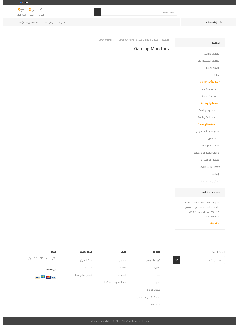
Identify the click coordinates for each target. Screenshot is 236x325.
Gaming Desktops (203, 117)
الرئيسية (162, 40)
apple (205, 202)
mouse (212, 211)
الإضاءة (213, 174)
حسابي (38, 15)
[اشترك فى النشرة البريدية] (199, 260)
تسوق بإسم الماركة (207, 181)
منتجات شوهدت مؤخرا (112, 282)
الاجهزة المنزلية (210, 68)
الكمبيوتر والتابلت (209, 53)
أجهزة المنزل (211, 138)
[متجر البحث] (136, 12)
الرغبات (85, 267)
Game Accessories (206, 89)
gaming (188, 207)
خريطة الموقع (150, 260)
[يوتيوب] (38, 258)
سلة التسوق (83, 260)
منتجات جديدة (150, 289)
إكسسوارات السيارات (207, 159)
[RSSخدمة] (26, 258)
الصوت (214, 75)
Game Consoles (207, 96)
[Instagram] (32, 258)
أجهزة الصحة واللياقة (207, 145)
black (184, 202)
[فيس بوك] (44, 258)
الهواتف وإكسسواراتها (206, 60)
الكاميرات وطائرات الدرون (205, 131)
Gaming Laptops (204, 110)
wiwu (204, 217)
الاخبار (154, 282)
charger (199, 207)
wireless (212, 217)
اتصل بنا (153, 267)
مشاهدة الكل (211, 223)
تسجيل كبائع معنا (80, 275)
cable (206, 207)
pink (197, 212)
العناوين (119, 275)
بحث (155, 275)
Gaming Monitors (203, 124)
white (189, 211)
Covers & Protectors (207, 167)
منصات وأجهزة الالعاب (206, 82)
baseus (192, 202)
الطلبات (119, 267)
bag (199, 202)
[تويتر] (50, 258)
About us (152, 304)
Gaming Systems (206, 103)
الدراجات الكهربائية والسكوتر (203, 152)
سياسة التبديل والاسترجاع (145, 297)
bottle (213, 207)
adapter (212, 202)
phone (203, 212)
